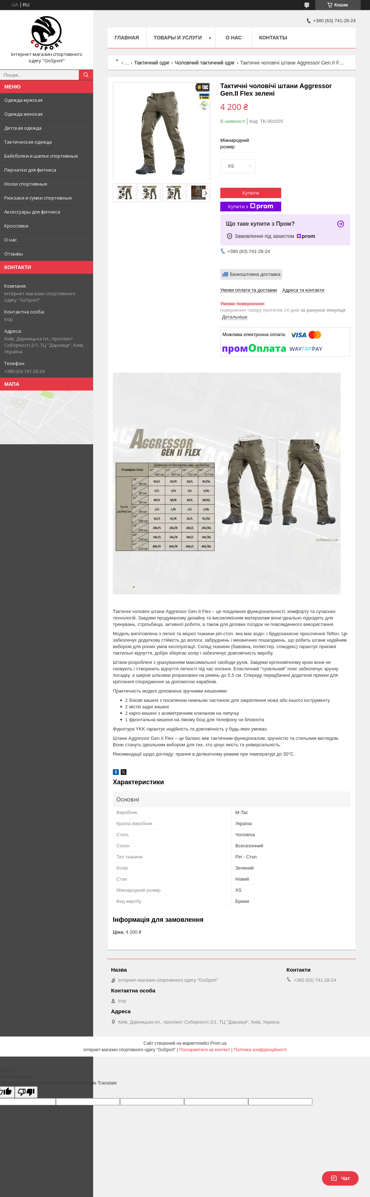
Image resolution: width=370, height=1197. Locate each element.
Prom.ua (218, 1043)
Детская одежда (23, 128)
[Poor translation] (26, 1092)
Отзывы (13, 253)
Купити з (250, 206)
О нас (10, 239)
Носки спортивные (25, 184)
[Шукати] (86, 75)
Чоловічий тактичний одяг (205, 63)
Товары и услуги (178, 37)
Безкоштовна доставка (255, 274)
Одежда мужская (23, 100)
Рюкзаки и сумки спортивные (38, 198)
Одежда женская (23, 114)
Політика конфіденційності (260, 1049)
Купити (250, 193)
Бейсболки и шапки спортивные (41, 156)
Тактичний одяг (152, 63)
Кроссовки (16, 225)
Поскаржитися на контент (204, 1049)
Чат (340, 1178)
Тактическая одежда (28, 142)
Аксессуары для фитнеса (32, 212)
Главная (127, 37)
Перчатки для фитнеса (30, 170)
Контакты (273, 37)
